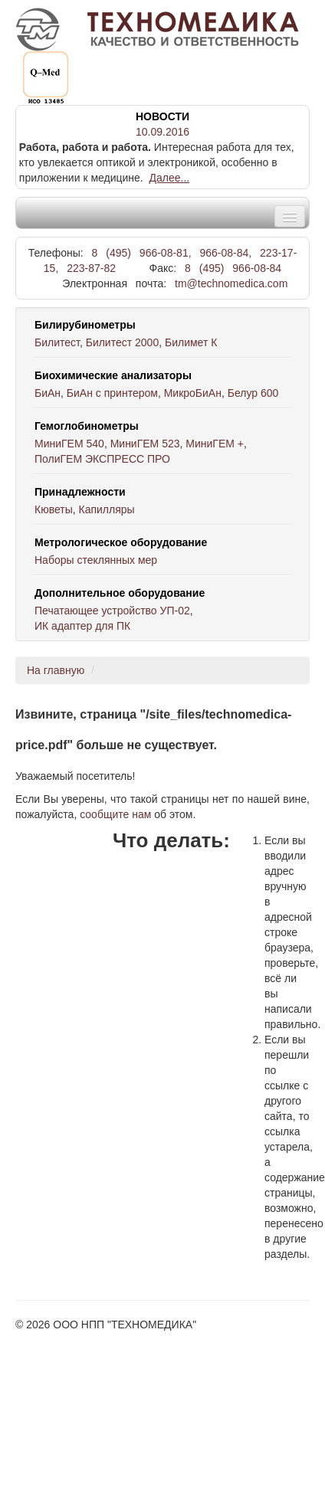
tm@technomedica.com (231, 283)
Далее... (169, 178)
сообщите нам (115, 814)
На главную (55, 670)
